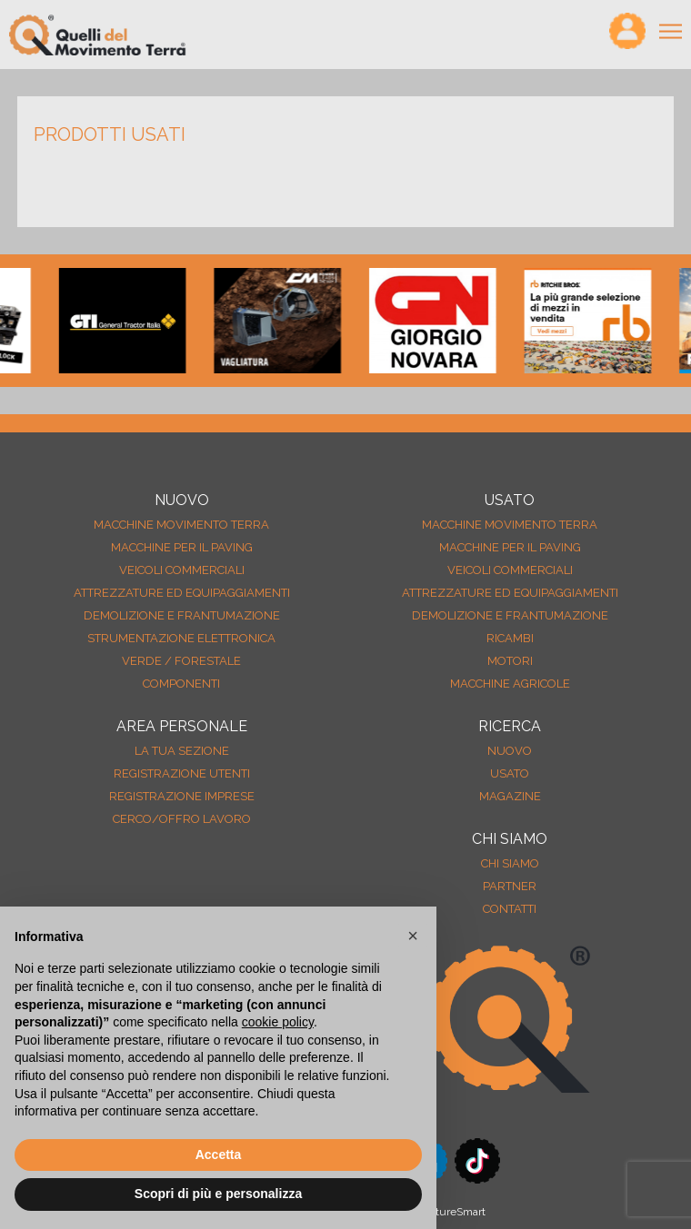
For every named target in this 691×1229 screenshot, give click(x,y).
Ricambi (510, 638)
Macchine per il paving (182, 547)
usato (509, 773)
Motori (510, 661)
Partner (509, 886)
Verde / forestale (181, 661)
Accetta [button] (218, 1154)
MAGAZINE (510, 796)
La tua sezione (182, 751)
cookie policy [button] (278, 1022)
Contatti (509, 909)
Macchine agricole (510, 683)
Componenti (181, 683)
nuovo (509, 751)
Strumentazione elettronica (181, 638)
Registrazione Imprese (182, 796)
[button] (412, 935)
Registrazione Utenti (182, 773)
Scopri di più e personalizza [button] (218, 1193)
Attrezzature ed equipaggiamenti (182, 593)
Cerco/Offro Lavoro (182, 819)
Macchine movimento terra (181, 524)
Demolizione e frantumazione (182, 615)
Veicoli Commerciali (182, 570)
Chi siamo (510, 863)
